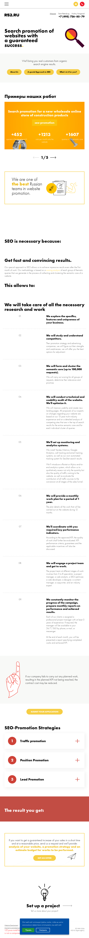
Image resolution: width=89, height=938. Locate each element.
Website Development (11, 925)
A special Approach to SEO (39, 72)
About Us (14, 72)
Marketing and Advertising (13, 928)
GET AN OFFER (44, 858)
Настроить (43, 930)
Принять (28, 930)
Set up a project (44, 905)
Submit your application (44, 711)
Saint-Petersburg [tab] (63, 13)
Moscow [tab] (53, 13)
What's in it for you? (68, 72)
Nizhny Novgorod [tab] (78, 13)
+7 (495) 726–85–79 (71, 16)
